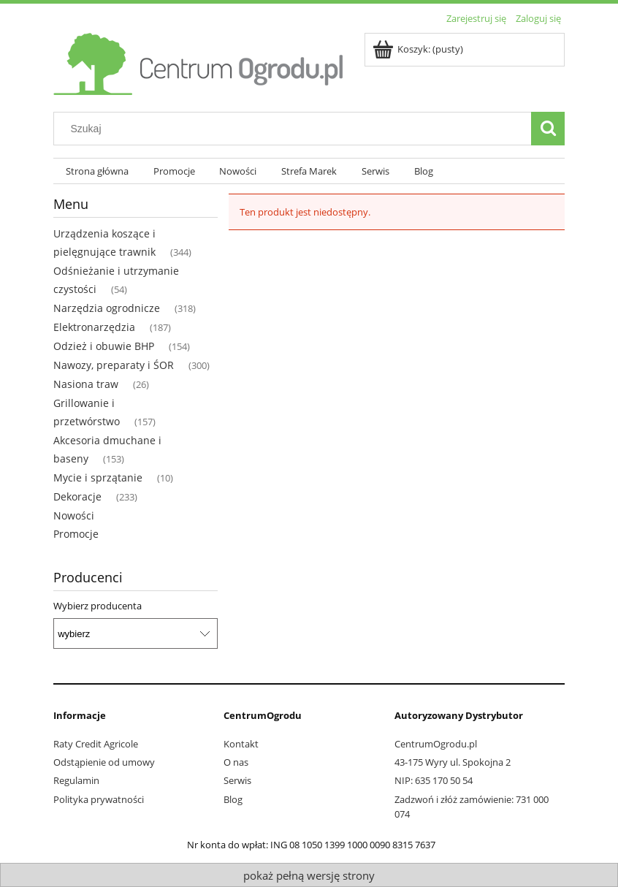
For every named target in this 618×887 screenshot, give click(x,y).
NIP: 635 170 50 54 (433, 780)
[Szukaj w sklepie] (296, 129)
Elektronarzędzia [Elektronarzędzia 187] (94, 327)
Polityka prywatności (98, 799)
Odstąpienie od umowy (104, 762)
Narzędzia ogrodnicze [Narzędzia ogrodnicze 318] (106, 308)
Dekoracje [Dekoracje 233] (77, 496)
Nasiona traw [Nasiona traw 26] (85, 384)
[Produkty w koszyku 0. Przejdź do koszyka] (419, 49)
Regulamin (76, 780)
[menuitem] (97, 171)
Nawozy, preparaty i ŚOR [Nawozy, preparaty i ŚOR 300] (113, 365)
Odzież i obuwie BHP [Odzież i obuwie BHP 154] (103, 346)
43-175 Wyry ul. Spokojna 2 (452, 762)
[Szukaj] (548, 128)
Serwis (237, 780)
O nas (236, 762)
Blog (233, 799)
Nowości (73, 515)
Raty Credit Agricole (95, 743)
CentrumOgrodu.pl (435, 743)
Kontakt (241, 743)
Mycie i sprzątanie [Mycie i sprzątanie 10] (97, 477)
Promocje (76, 534)
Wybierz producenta (97, 606)
